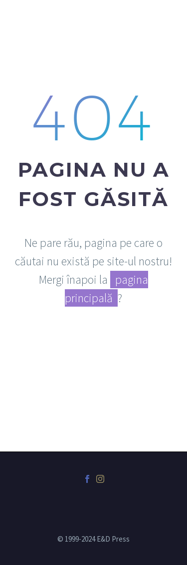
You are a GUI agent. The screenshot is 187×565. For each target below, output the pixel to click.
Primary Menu (167, 15)
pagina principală (106, 289)
